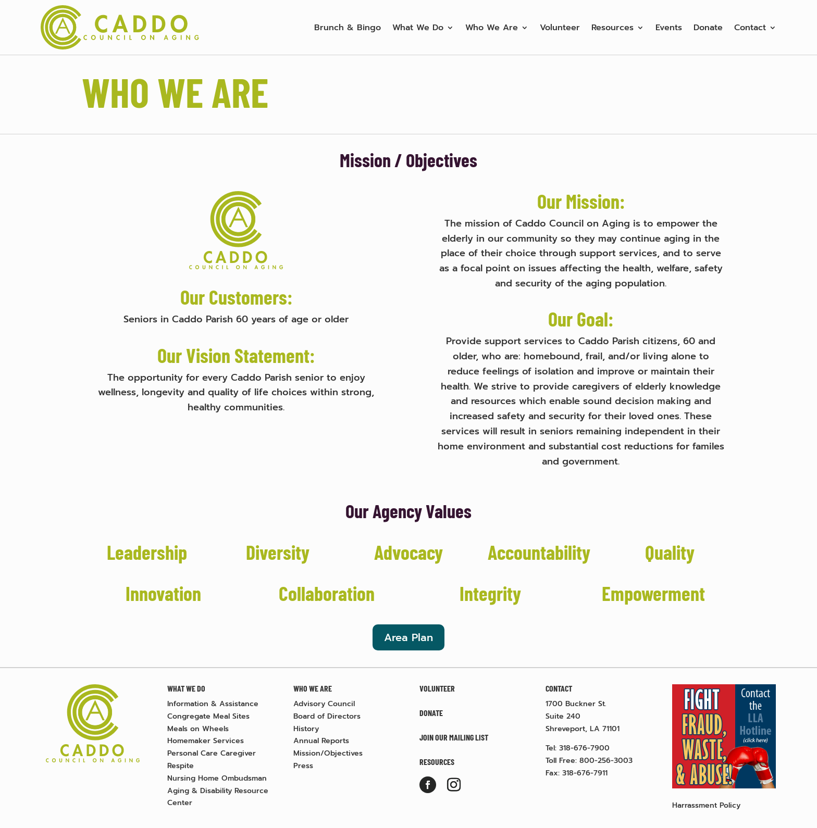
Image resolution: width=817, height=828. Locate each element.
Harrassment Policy (706, 805)
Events (668, 27)
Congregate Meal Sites (208, 716)
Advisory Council (324, 703)
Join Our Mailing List (453, 737)
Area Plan (408, 637)
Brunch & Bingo (347, 27)
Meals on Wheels (198, 728)
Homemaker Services (205, 740)
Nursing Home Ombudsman (217, 778)
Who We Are (491, 27)
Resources (612, 27)
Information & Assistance (212, 703)
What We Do (417, 27)
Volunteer (560, 27)
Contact (750, 27)
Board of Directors (327, 716)
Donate (708, 27)
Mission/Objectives (328, 753)
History (306, 728)
